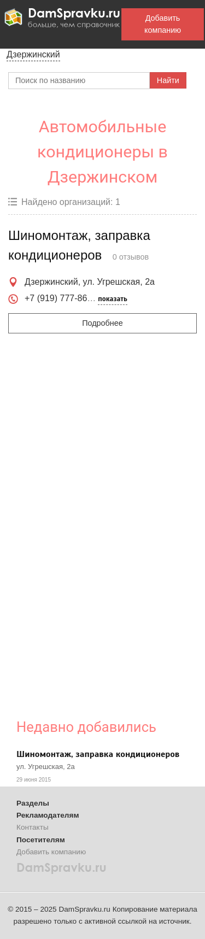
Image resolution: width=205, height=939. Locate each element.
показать (112, 299)
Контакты (32, 827)
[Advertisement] (98, 527)
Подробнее (102, 323)
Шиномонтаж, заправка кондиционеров (97, 754)
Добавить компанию (162, 24)
